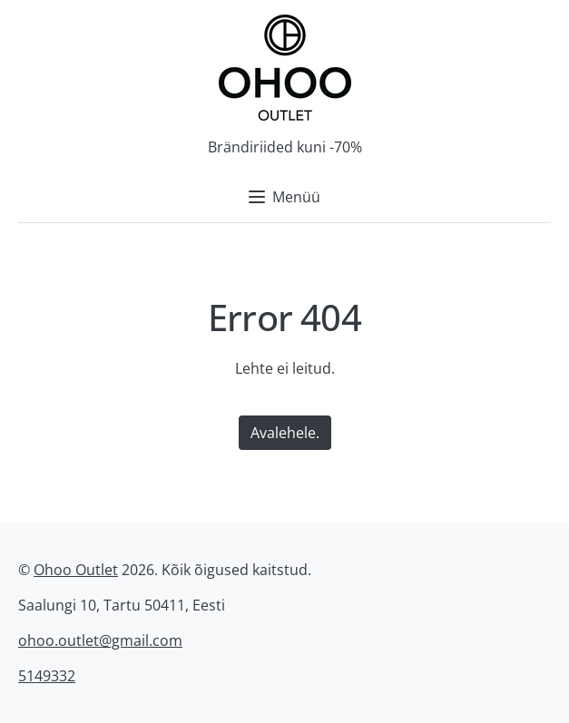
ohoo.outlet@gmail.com (100, 640)
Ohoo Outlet (76, 570)
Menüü (284, 197)
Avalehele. (284, 433)
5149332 (46, 676)
